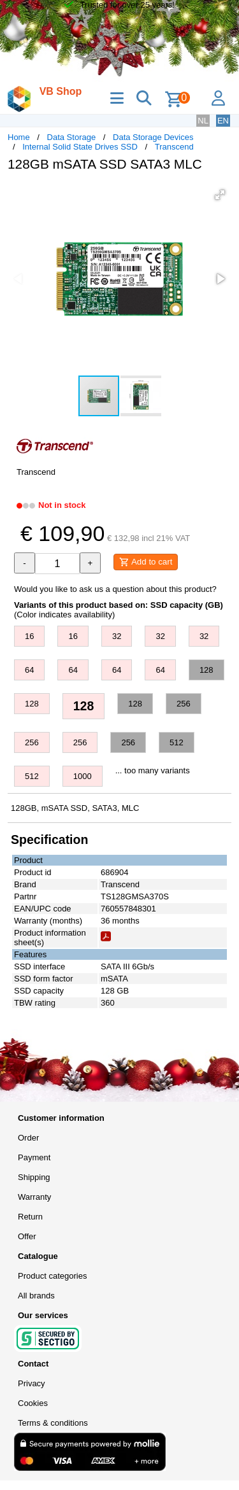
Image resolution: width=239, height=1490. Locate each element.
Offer (27, 1236)
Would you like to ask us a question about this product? (115, 589)
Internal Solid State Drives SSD (80, 146)
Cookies (33, 1403)
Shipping (34, 1177)
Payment (34, 1157)
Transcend (174, 146)
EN (223, 120)
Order (28, 1137)
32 (116, 636)
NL (203, 120)
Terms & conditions (53, 1423)
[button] (220, 195)
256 (184, 703)
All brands (36, 1295)
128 (206, 670)
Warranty (34, 1197)
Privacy (31, 1383)
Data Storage (71, 137)
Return (30, 1216)
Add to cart (145, 562)
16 (29, 636)
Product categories (52, 1276)
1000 (82, 776)
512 (177, 742)
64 (29, 670)
